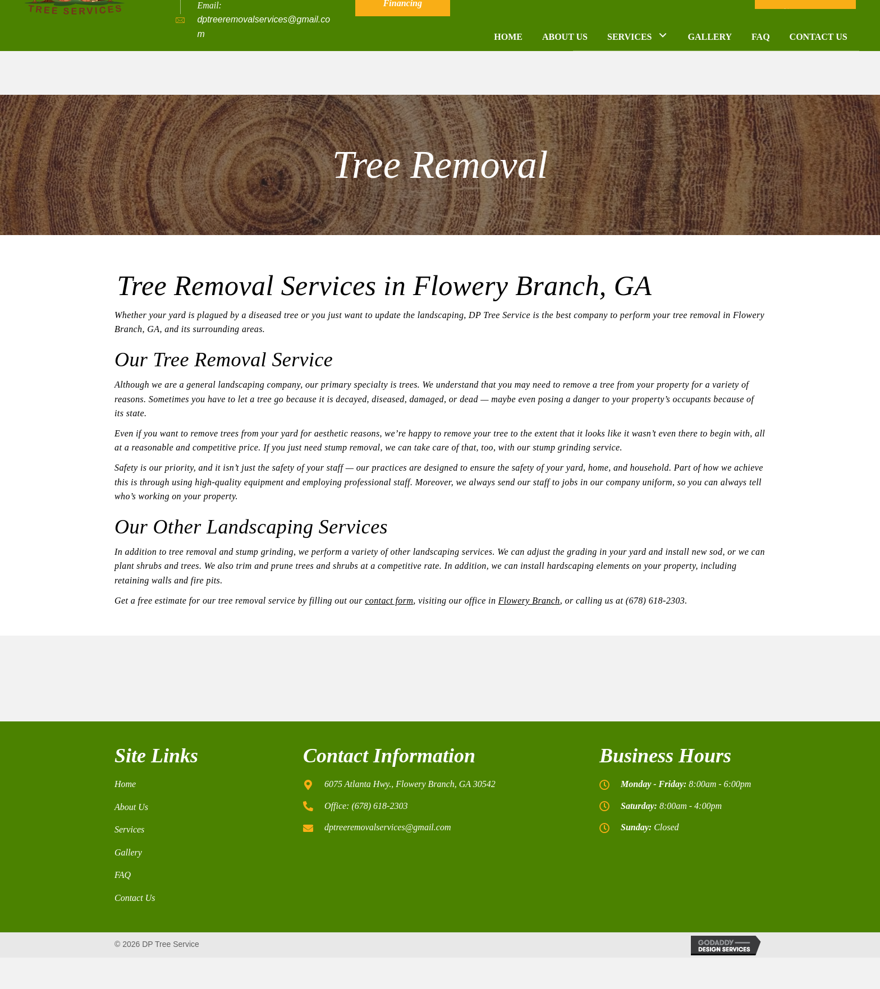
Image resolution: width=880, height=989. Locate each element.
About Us (131, 807)
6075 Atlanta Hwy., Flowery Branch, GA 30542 (410, 784)
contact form (389, 600)
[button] (402, 31)
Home (125, 784)
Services (129, 829)
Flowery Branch (529, 600)
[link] (508, 78)
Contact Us (134, 898)
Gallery (128, 852)
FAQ (122, 875)
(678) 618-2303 (227, 30)
